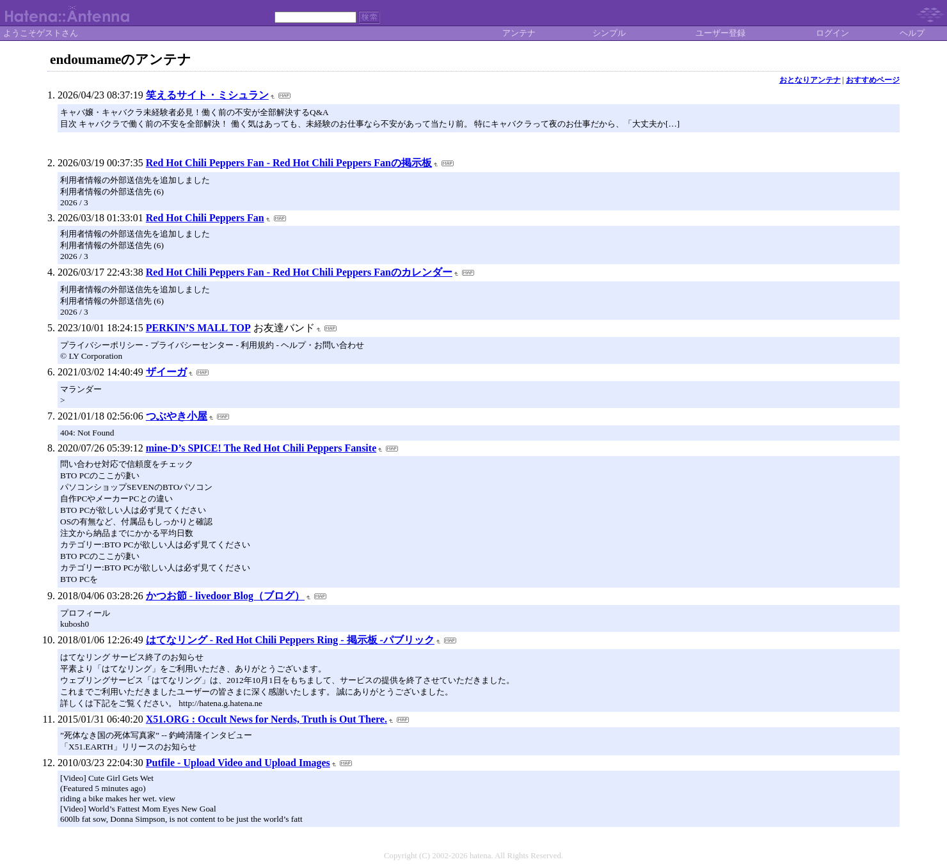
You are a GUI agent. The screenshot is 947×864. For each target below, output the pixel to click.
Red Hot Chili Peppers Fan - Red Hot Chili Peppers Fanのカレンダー (299, 272)
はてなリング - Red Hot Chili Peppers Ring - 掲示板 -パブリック (290, 639)
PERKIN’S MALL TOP (198, 327)
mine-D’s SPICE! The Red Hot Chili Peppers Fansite (261, 448)
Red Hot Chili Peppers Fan (205, 217)
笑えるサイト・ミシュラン (207, 95)
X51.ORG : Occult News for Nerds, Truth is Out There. (266, 719)
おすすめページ (873, 79)
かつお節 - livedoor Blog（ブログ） (225, 595)
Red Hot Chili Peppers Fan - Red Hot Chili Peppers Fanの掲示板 (289, 162)
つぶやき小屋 (176, 416)
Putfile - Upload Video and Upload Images (238, 762)
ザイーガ (166, 371)
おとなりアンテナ (810, 79)
